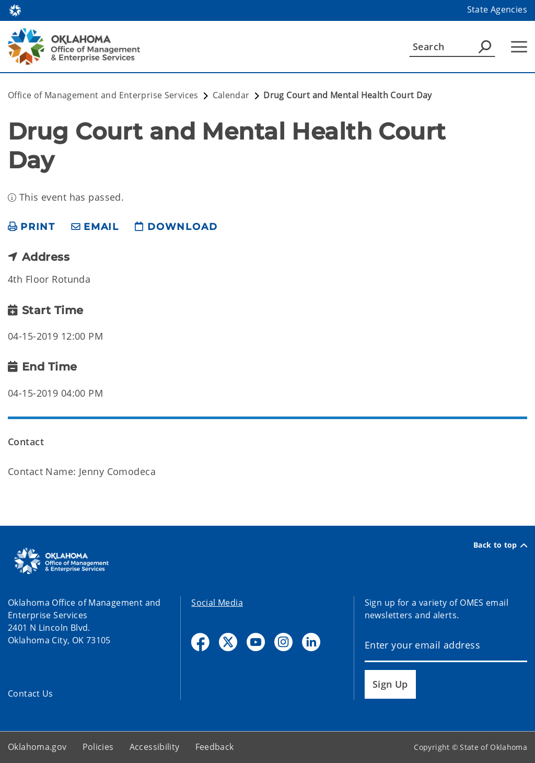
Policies (98, 747)
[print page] (31, 227)
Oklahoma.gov (37, 747)
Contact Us (30, 693)
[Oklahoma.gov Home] (15, 10)
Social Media (217, 602)
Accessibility (155, 747)
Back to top (500, 545)
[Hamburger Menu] (519, 47)
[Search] (452, 46)
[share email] (95, 227)
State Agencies (497, 9)
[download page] (176, 227)
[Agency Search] (484, 46)
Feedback (214, 747)
